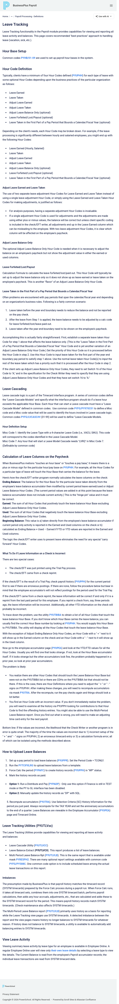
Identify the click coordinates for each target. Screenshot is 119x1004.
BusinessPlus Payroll (25, 5)
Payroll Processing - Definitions (29, 16)
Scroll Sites (69, 999)
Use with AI (103, 16)
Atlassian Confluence (86, 999)
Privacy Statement (11, 994)
